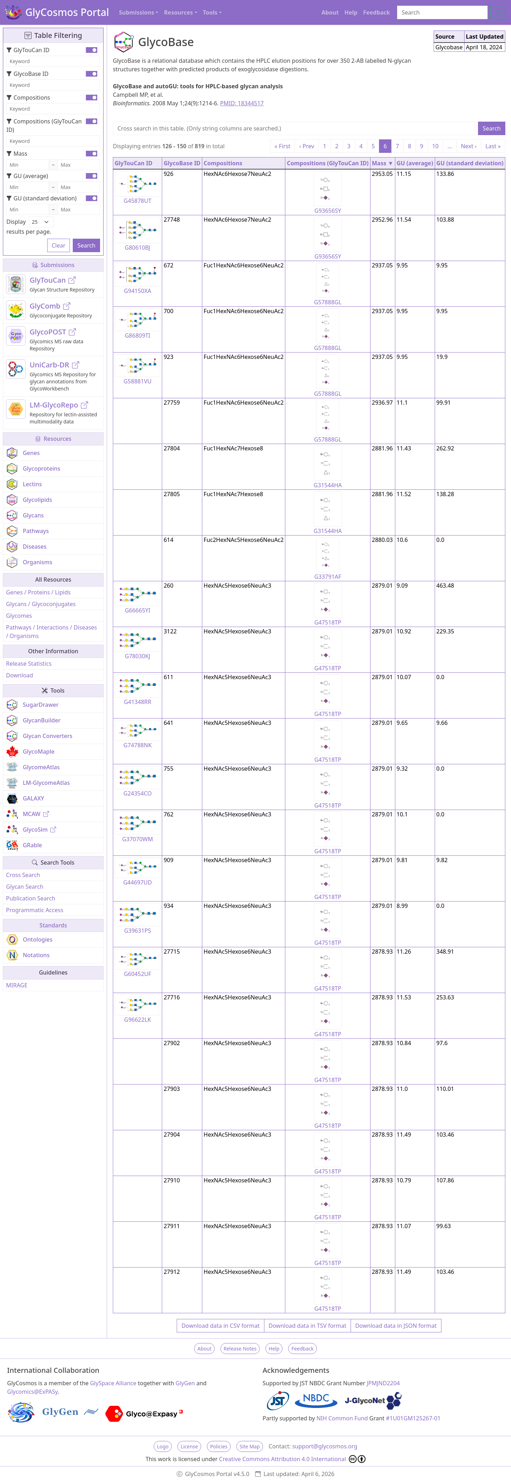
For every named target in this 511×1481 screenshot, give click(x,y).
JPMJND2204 (383, 1383)
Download (19, 675)
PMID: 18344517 (242, 103)
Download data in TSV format (307, 1326)
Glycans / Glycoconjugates (41, 604)
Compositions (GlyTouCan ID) (44, 125)
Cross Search (23, 875)
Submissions (53, 265)
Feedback (376, 12)
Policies (218, 1446)
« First (283, 146)
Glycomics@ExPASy (32, 1392)
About (330, 12)
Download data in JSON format (396, 1326)
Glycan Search (24, 887)
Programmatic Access (34, 910)
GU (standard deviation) (41, 198)
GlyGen (185, 1383)
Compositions (28, 97)
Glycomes (19, 616)
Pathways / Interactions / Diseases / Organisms (51, 631)
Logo (163, 1446)
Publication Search (30, 898)
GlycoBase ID (27, 74)
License (189, 1446)
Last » (493, 146)
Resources (53, 439)
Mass (16, 153)
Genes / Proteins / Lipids (38, 592)
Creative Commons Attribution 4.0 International (292, 1459)
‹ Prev (306, 146)
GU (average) (27, 176)
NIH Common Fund (342, 1418)
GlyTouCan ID (28, 50)
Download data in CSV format (220, 1326)
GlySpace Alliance (113, 1383)
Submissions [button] (136, 12)
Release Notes (240, 1348)
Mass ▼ (383, 163)
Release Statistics (28, 663)
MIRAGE (16, 985)
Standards (53, 925)
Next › (469, 146)
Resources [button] (178, 12)
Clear (59, 245)
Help (350, 12)
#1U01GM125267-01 (413, 1418)
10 (435, 146)
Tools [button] (210, 12)
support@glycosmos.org (324, 1446)
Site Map (250, 1446)
